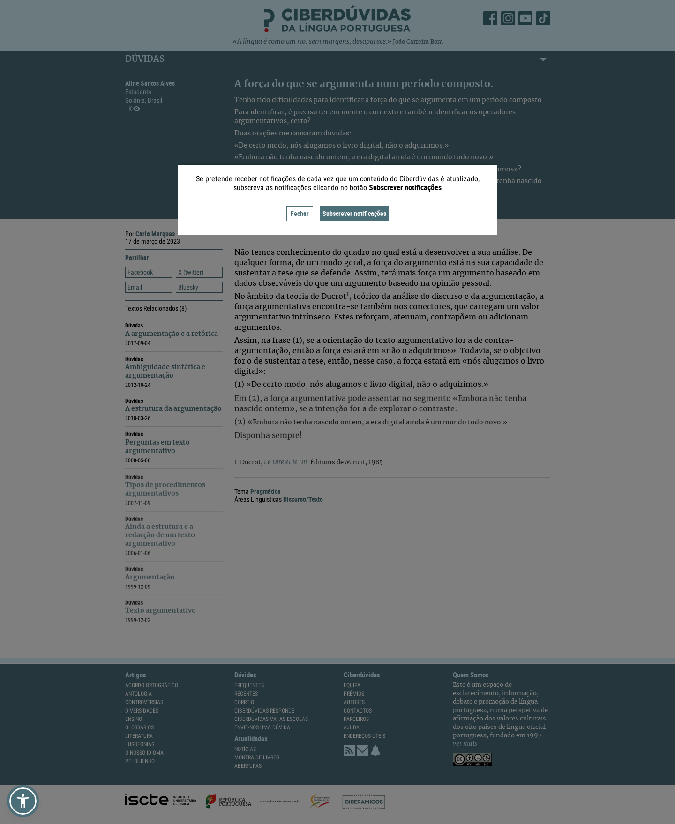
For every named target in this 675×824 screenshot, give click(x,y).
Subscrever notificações (354, 213)
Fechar (300, 213)
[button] (23, 801)
